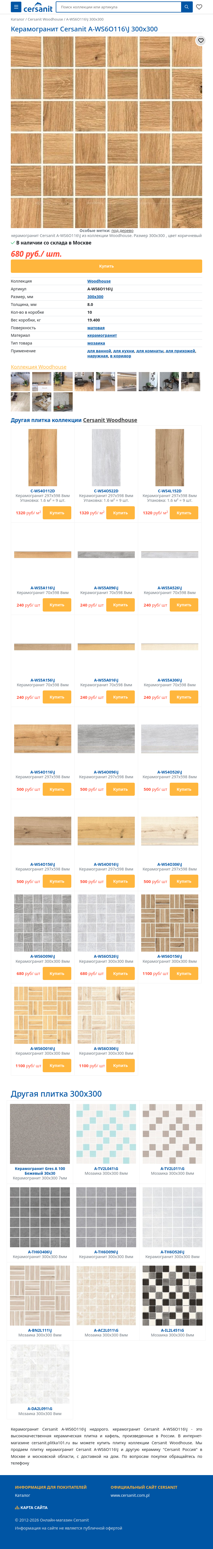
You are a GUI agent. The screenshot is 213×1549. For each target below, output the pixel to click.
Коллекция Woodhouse (39, 367)
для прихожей (180, 350)
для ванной (99, 350)
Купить (106, 266)
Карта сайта (31, 1507)
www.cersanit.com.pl (130, 1495)
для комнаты (150, 350)
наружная (97, 355)
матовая (96, 327)
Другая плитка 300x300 (56, 1094)
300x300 (95, 296)
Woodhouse (99, 281)
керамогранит (102, 335)
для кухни (123, 350)
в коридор (120, 355)
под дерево (122, 230)
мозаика (96, 343)
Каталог (22, 1495)
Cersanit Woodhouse (110, 420)
